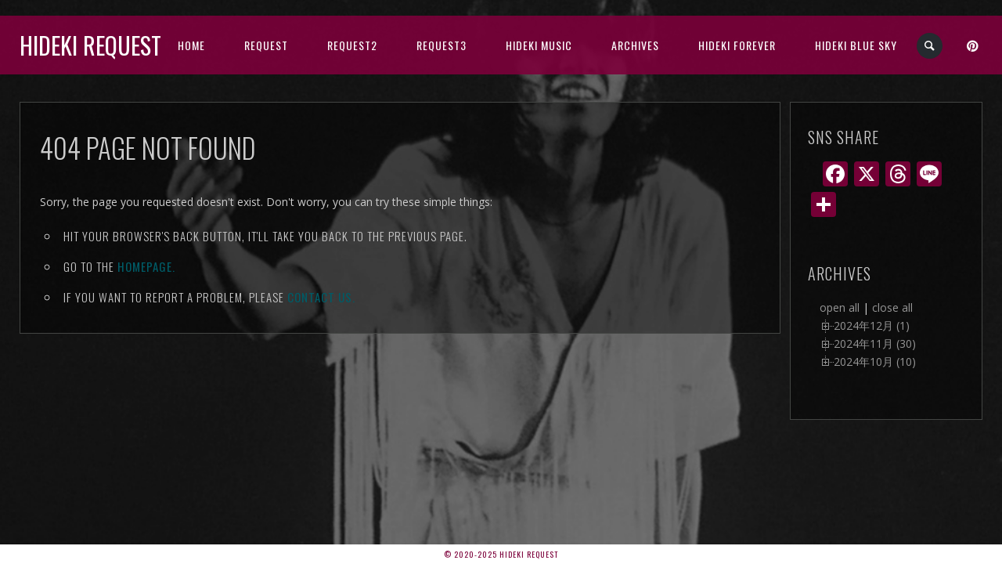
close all (892, 307)
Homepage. (146, 266)
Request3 (441, 45)
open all (840, 307)
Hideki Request (90, 45)
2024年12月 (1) (872, 325)
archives (635, 45)
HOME (191, 45)
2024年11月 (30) (875, 343)
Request (266, 45)
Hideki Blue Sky (856, 45)
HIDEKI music (539, 45)
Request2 (352, 45)
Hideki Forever (737, 45)
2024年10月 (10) (875, 361)
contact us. (321, 297)
